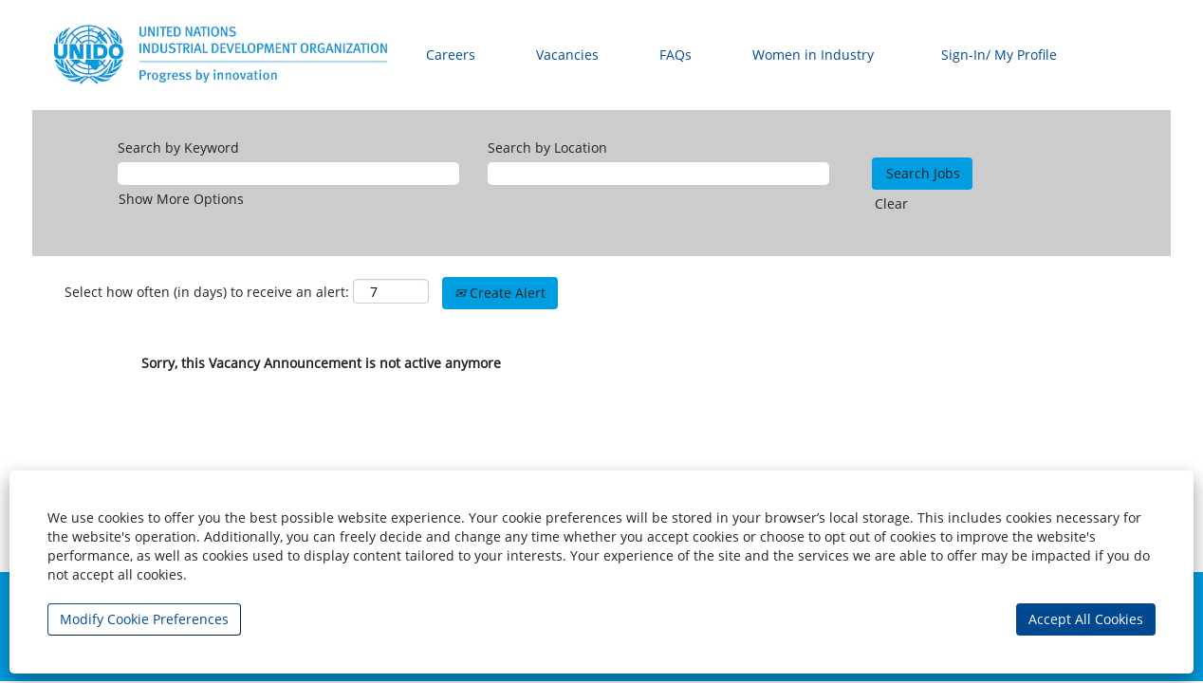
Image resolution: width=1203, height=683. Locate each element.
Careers (450, 55)
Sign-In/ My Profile (999, 55)
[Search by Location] (658, 173)
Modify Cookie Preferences (144, 619)
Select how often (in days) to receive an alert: (207, 292)
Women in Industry (813, 55)
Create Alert (500, 293)
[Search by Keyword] (288, 173)
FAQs (675, 55)
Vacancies (567, 55)
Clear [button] (891, 203)
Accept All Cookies (1085, 619)
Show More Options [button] (181, 199)
